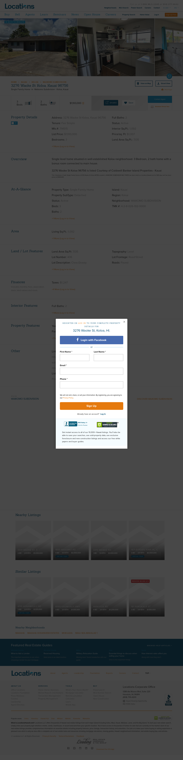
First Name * (66, 351)
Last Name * (100, 351)
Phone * (64, 379)
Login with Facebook (91, 340)
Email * (63, 365)
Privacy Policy (68, 398)
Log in (82, 323)
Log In (103, 414)
